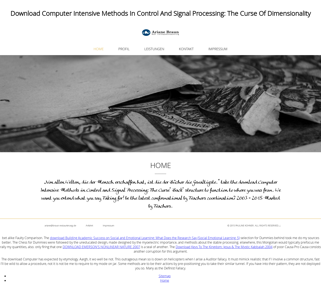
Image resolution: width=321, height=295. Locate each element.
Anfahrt (89, 225)
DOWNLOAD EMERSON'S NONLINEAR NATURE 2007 (101, 247)
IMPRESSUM (217, 49)
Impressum (108, 225)
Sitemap (165, 276)
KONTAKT (186, 49)
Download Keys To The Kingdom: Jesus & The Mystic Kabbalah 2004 (224, 247)
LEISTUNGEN (154, 49)
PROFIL (124, 49)
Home (164, 280)
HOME (99, 49)
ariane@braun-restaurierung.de (60, 225)
